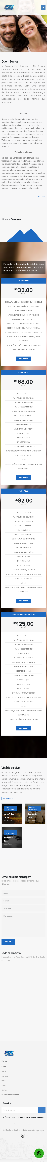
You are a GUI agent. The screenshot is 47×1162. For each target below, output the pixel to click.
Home (4, 1067)
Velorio (4, 1085)
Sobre (4, 1071)
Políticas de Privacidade (10, 1095)
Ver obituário (8, 798)
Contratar (23, 359)
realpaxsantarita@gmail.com (31, 1117)
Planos (4, 1081)
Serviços (5, 1076)
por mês (23, 293)
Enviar (8, 942)
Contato (4, 1090)
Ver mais (41, 197)
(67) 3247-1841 (9, 1117)
